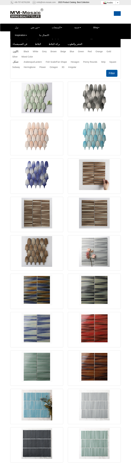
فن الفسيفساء (20, 44)
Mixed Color (27, 56)
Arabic (108, 2)
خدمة (77, 27)
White (35, 51)
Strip (103, 62)
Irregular (72, 67)
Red (90, 51)
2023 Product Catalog (67, 2)
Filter (112, 73)
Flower (42, 67)
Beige (63, 51)
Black (26, 51)
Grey (44, 51)
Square (112, 62)
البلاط (38, 44)
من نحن (35, 27)
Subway (16, 67)
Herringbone (30, 67)
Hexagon (75, 62)
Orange (99, 51)
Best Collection (83, 2)
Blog (96, 27)
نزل (16, 27)
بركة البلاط (54, 44)
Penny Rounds (90, 62)
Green (81, 51)
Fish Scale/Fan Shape (56, 62)
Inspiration (21, 35)
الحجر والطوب (75, 44)
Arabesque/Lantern (33, 62)
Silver (15, 56)
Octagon (54, 67)
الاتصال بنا (44, 35)
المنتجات (57, 27)
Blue (72, 51)
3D (63, 67)
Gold (108, 51)
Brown (54, 51)
